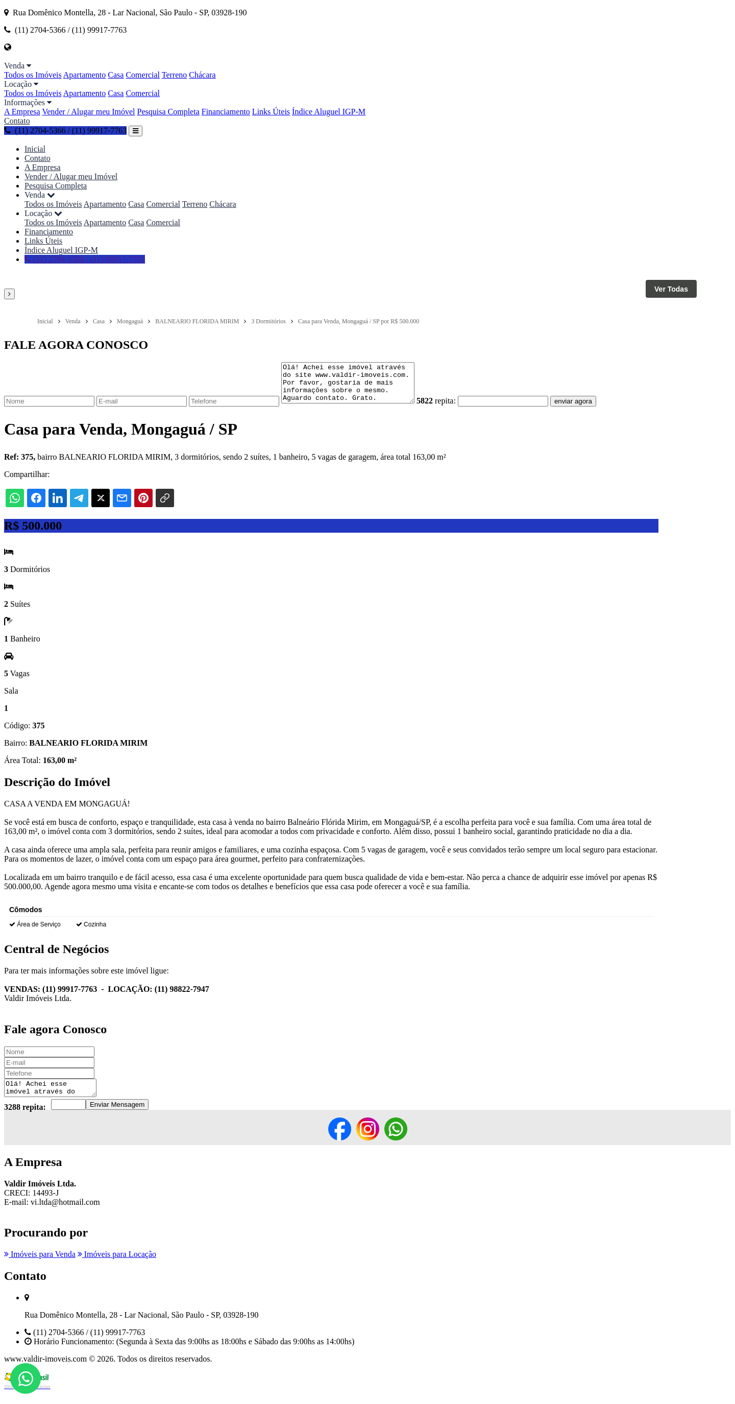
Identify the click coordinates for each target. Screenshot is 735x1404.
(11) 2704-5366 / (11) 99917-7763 (65, 130)
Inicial (34, 149)
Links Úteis (271, 111)
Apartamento (84, 74)
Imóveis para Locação (117, 1264)
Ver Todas (671, 289)
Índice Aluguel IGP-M (328, 111)
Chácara (202, 74)
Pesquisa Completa (168, 111)
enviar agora (588, 409)
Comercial (143, 74)
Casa (116, 74)
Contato (17, 120)
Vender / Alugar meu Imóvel (88, 111)
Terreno (174, 74)
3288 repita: (25, 1117)
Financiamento (226, 111)
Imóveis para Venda (40, 1264)
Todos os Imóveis (33, 74)
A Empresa (22, 111)
